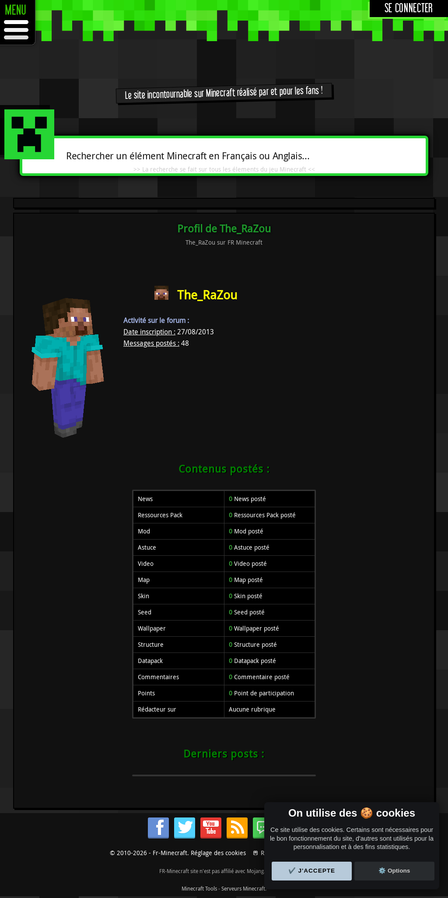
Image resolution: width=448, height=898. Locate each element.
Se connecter (409, 8)
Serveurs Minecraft (243, 888)
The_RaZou (207, 295)
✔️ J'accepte (312, 870)
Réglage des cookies (218, 853)
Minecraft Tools (199, 888)
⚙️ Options (394, 870)
